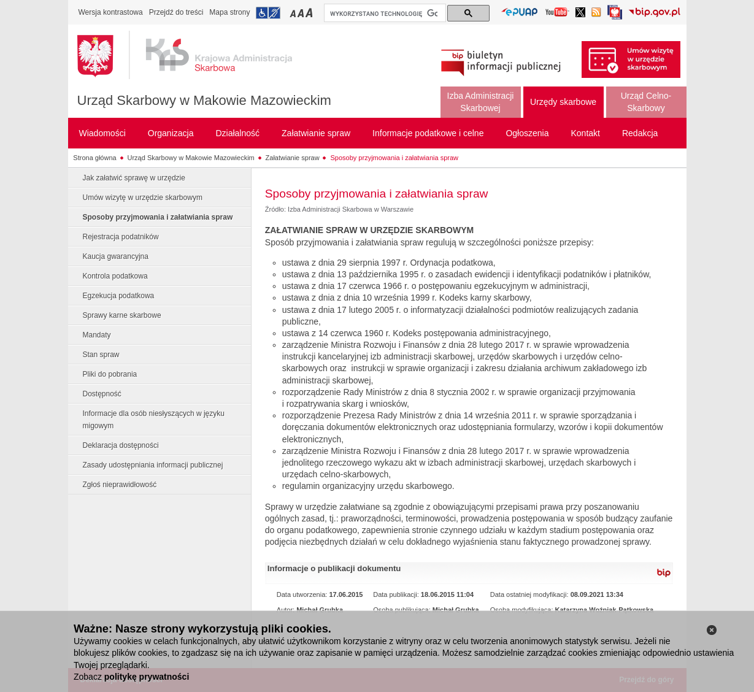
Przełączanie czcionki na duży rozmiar (310, 12)
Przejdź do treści (176, 12)
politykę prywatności (146, 677)
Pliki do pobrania (110, 374)
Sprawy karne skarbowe (122, 315)
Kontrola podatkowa (115, 276)
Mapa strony (229, 12)
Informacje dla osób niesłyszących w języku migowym (154, 419)
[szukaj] (383, 13)
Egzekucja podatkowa (119, 295)
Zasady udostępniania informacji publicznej (153, 465)
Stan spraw (101, 354)
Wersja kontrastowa (111, 12)
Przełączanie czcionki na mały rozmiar (294, 12)
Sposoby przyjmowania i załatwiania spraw (394, 157)
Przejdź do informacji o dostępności (268, 13)
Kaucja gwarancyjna (115, 256)
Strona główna (94, 157)
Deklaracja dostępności (121, 445)
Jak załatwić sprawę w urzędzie (134, 178)
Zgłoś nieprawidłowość (120, 484)
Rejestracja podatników (121, 237)
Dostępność (102, 394)
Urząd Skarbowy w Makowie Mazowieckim (204, 100)
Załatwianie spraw (293, 157)
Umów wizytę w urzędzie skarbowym (142, 197)
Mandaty (97, 335)
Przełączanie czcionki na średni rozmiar (302, 12)
